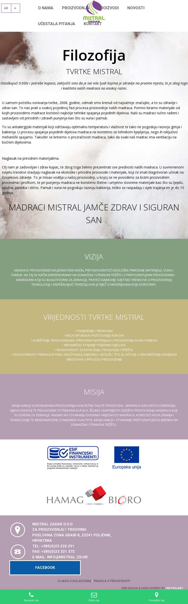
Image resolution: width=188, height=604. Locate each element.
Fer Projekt (174, 588)
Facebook (45, 567)
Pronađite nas (156, 597)
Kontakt (93, 23)
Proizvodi (108, 8)
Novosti (135, 8)
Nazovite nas (31, 597)
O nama (45, 8)
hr (11, 8)
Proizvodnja (75, 8)
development (151, 588)
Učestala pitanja (56, 23)
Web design (129, 588)
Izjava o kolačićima (74, 581)
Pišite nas (94, 597)
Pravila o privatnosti (112, 581)
